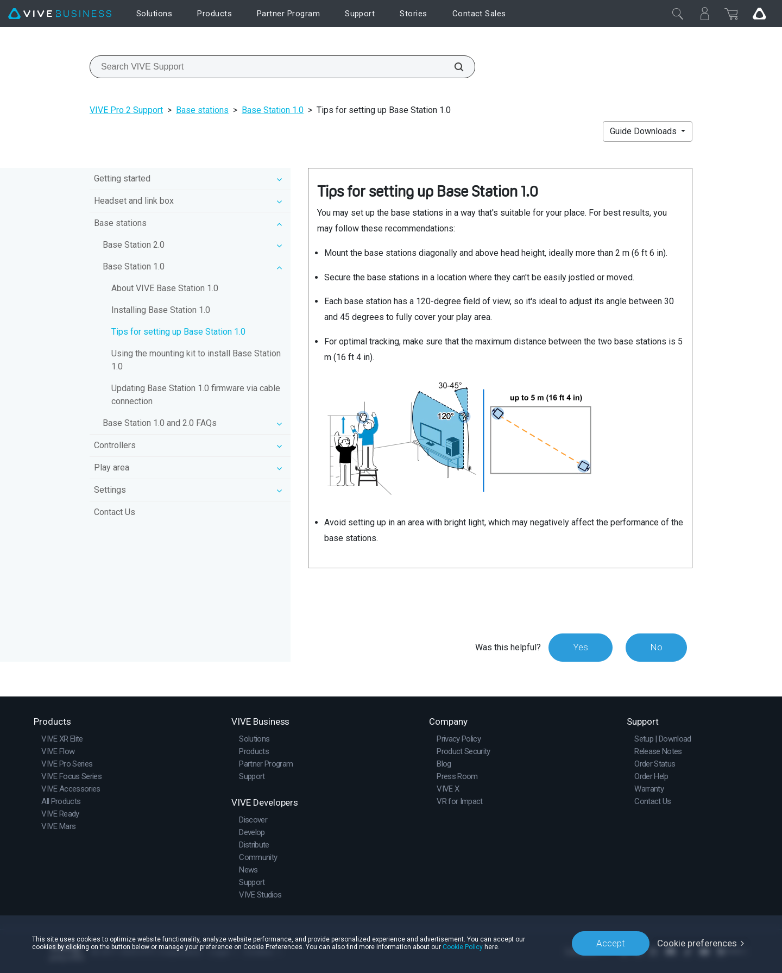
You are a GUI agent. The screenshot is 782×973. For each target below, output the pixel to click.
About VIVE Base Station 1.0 (164, 288)
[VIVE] (59, 14)
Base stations (202, 110)
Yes (580, 647)
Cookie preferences (697, 943)
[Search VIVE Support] (453, 67)
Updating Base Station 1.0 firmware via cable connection (195, 394)
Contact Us (114, 512)
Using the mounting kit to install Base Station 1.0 (196, 360)
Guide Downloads (644, 131)
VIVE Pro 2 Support (126, 110)
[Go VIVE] (759, 13)
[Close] (677, 13)
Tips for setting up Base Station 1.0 (178, 332)
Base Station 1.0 (273, 110)
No (656, 647)
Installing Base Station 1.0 (160, 310)
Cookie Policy (463, 947)
